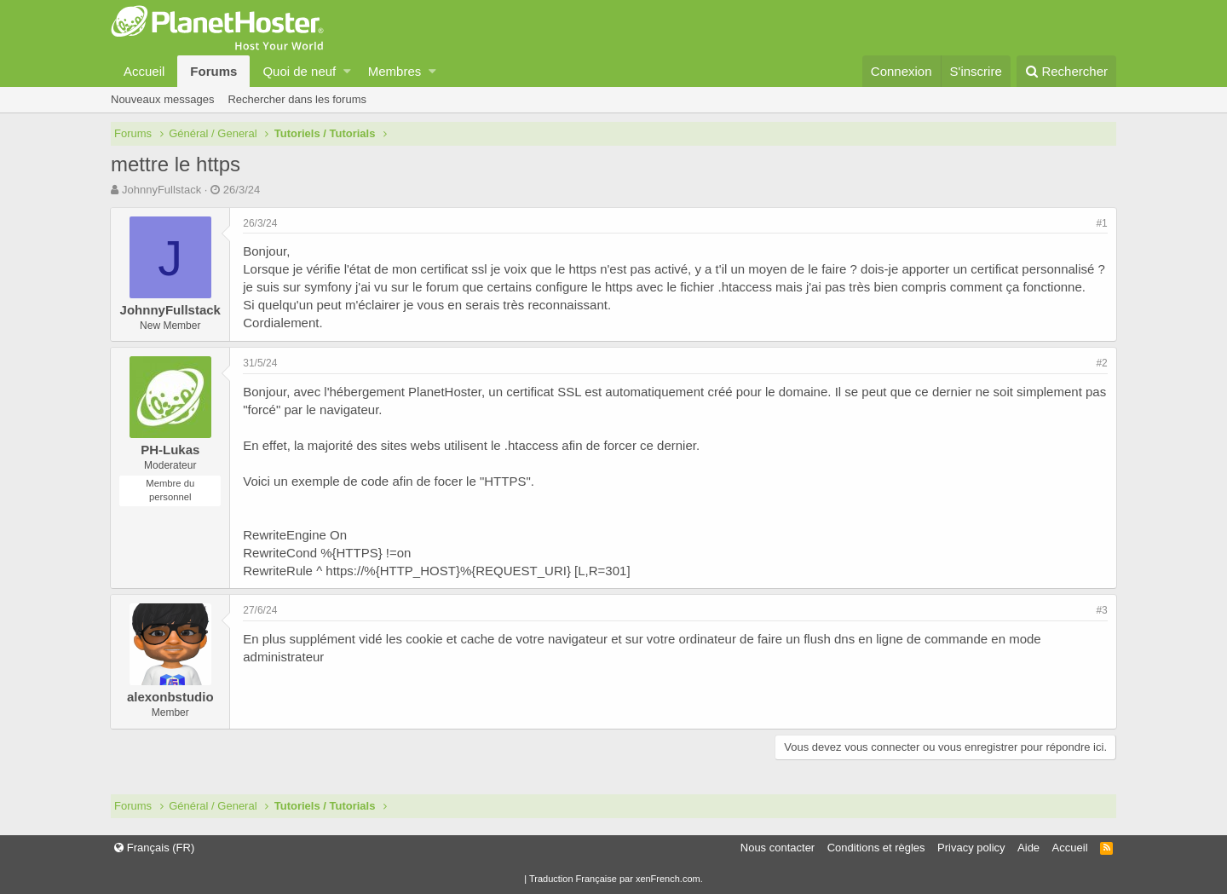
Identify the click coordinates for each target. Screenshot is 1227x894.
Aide (1028, 847)
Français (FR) (154, 847)
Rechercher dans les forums (297, 99)
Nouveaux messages (162, 99)
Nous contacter (777, 847)
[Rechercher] (1066, 71)
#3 (1101, 610)
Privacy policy (971, 847)
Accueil (144, 71)
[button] (347, 71)
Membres (395, 71)
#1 (1101, 223)
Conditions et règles (876, 847)
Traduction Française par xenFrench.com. (616, 879)
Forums (213, 71)
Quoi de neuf (299, 71)
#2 (1101, 363)
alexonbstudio (171, 696)
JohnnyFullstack (161, 189)
